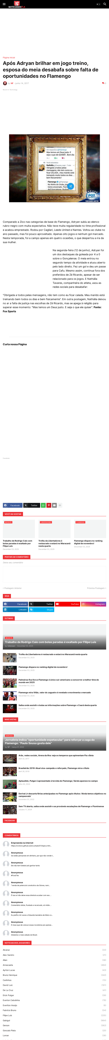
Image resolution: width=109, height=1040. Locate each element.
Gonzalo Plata (54, 1030)
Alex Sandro (54, 955)
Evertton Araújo (54, 1005)
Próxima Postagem (96, 588)
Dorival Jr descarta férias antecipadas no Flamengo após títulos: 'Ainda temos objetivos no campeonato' (62, 794)
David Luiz (54, 985)
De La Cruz (54, 990)
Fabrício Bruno (54, 1010)
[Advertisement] (54, 32)
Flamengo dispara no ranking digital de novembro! (88, 542)
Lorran (54, 1035)
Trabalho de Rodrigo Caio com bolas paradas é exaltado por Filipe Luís (17, 543)
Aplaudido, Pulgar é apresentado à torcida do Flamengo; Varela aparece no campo (58, 781)
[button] (4, 4)
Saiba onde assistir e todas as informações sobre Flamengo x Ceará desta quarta (58, 705)
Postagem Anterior (13, 588)
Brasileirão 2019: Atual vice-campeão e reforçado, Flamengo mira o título (54, 768)
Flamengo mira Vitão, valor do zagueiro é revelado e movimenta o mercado (55, 692)
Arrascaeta (54, 965)
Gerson (54, 1025)
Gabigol (54, 1020)
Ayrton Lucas (54, 970)
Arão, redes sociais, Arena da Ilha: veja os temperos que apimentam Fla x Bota (56, 755)
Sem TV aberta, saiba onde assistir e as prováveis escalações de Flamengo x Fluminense (61, 806)
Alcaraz (54, 950)
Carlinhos (54, 980)
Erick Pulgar (54, 995)
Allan (54, 960)
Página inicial (9, 58)
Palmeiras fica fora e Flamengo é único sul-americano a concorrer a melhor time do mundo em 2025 (59, 681)
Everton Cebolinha (54, 1000)
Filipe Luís (54, 1015)
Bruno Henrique (54, 975)
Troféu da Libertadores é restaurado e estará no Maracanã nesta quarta (54, 543)
